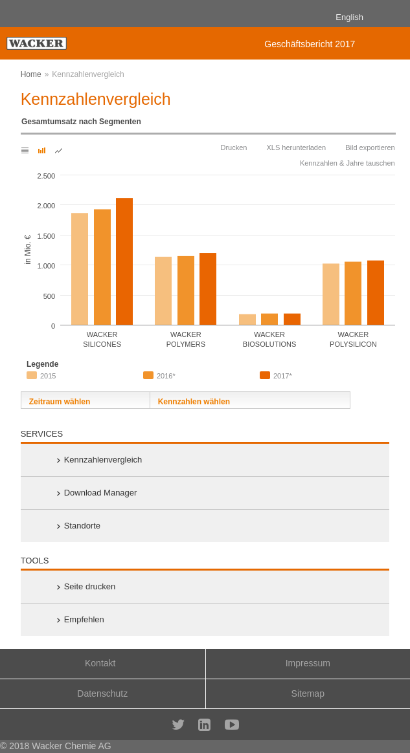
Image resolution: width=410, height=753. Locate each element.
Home (31, 74)
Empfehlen (84, 619)
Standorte (82, 525)
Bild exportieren (369, 147)
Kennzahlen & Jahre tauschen (347, 163)
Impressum (308, 663)
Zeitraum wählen (60, 401)
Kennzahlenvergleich (88, 74)
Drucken (234, 147)
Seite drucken (90, 586)
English (349, 17)
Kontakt (100, 663)
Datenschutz (102, 693)
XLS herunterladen (296, 147)
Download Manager (100, 492)
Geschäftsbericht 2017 (309, 44)
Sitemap (308, 693)
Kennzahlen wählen (194, 401)
